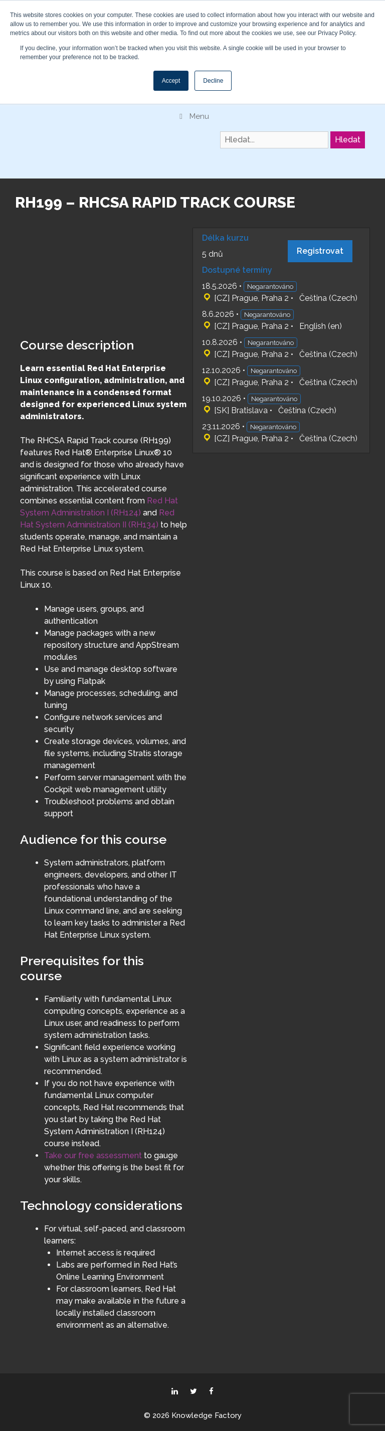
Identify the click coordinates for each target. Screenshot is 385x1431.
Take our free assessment (93, 1155)
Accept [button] (171, 80)
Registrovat (320, 251)
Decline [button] (213, 80)
